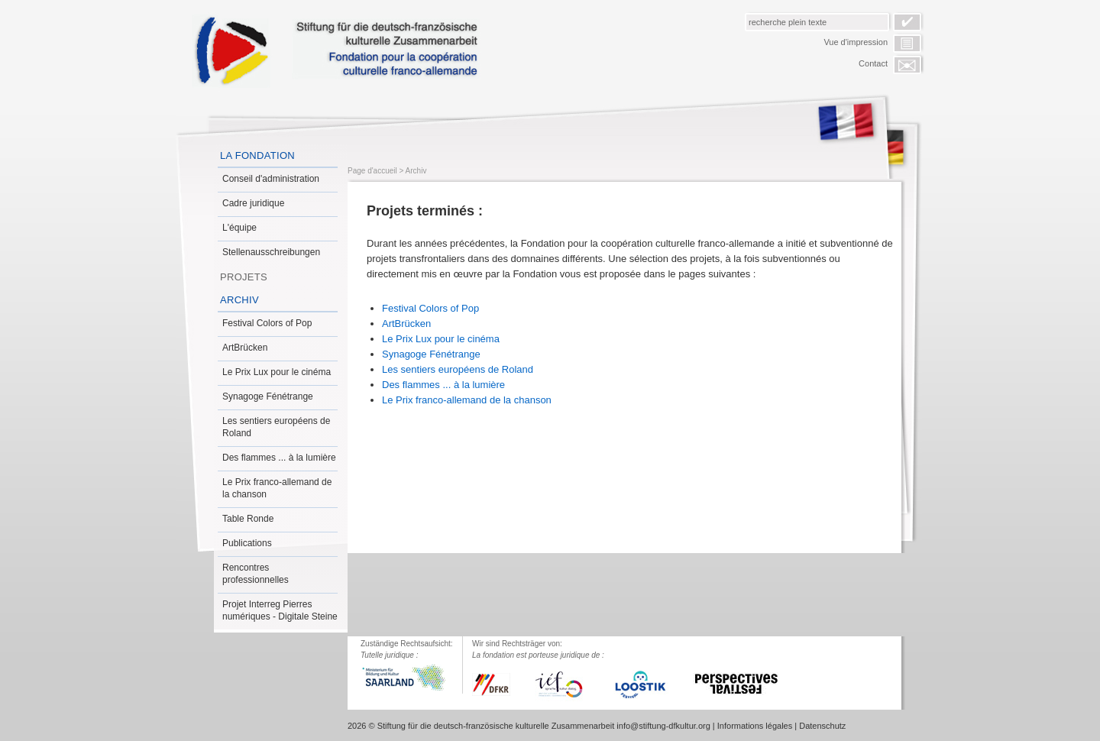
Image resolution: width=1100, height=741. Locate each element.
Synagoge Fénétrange (267, 396)
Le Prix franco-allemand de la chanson (277, 488)
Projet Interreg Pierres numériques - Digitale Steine (280, 610)
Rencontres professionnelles (255, 573)
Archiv (239, 300)
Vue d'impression (855, 42)
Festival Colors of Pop (267, 323)
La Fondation (257, 155)
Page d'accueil (372, 171)
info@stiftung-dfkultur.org (663, 725)
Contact (873, 63)
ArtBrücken (244, 347)
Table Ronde (247, 518)
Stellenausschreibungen (271, 252)
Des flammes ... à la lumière (279, 457)
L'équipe (239, 227)
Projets (243, 277)
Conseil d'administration (270, 178)
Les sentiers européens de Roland (276, 427)
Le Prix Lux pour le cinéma (276, 372)
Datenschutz (822, 725)
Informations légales (754, 725)
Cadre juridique (253, 203)
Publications (247, 543)
